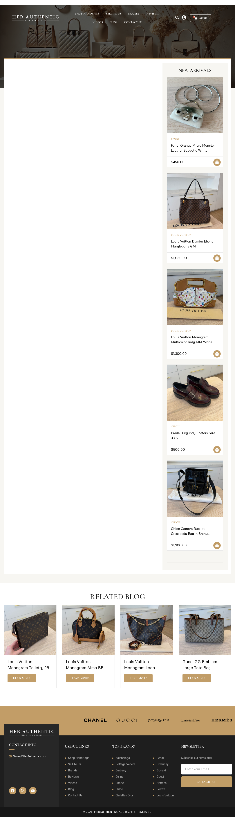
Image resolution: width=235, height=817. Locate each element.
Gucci (175, 426)
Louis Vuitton (181, 234)
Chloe (175, 522)
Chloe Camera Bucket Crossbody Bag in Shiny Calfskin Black (189, 534)
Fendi (175, 139)
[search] (177, 17)
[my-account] (184, 17)
